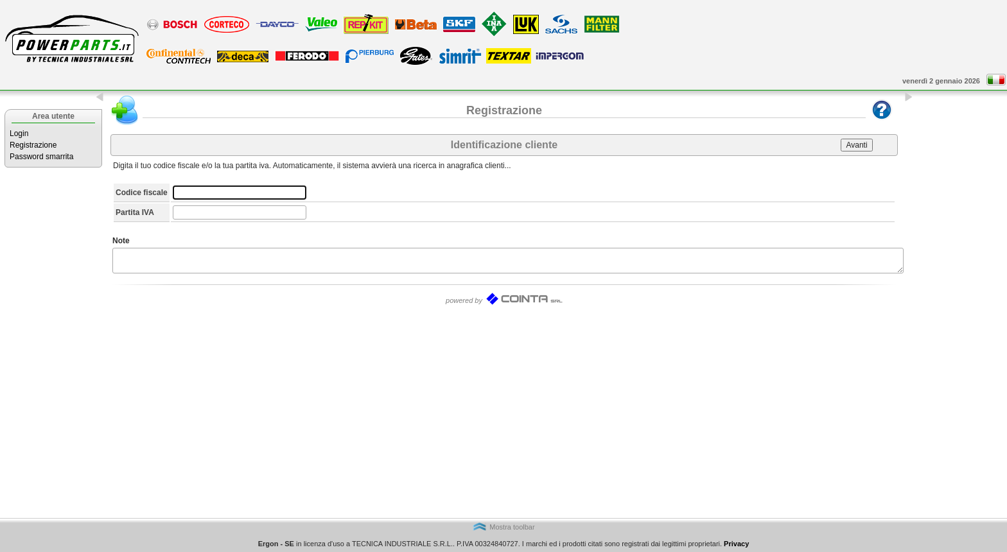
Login (19, 133)
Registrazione (33, 145)
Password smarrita (41, 156)
